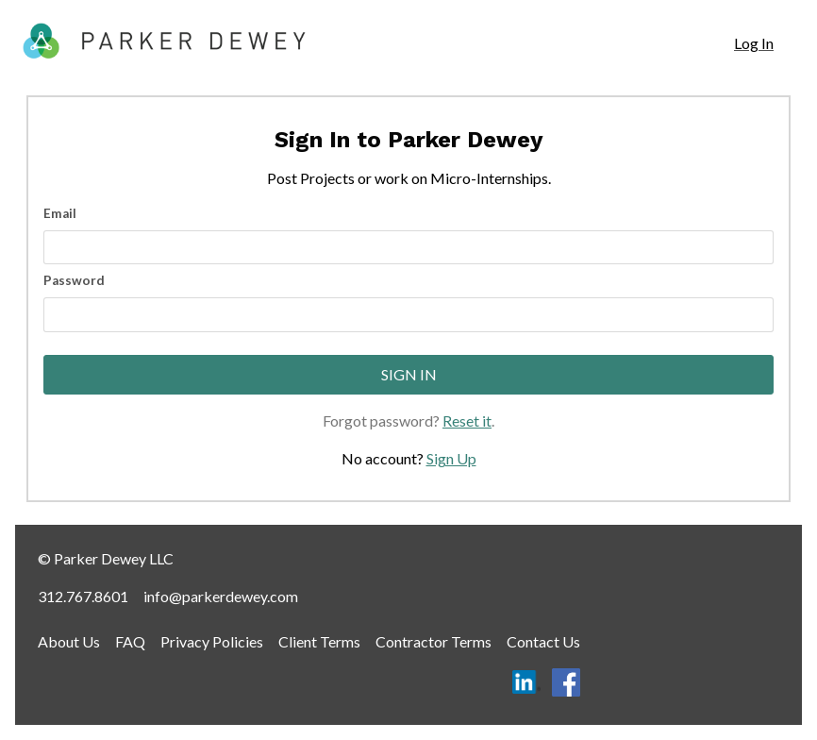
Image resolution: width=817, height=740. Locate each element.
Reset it (467, 420)
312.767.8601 (83, 596)
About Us (69, 641)
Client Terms (319, 641)
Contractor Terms (433, 641)
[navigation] (754, 43)
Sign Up (451, 458)
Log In (754, 43)
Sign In (409, 374)
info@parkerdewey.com (220, 596)
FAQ (130, 641)
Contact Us (543, 641)
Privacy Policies (211, 641)
